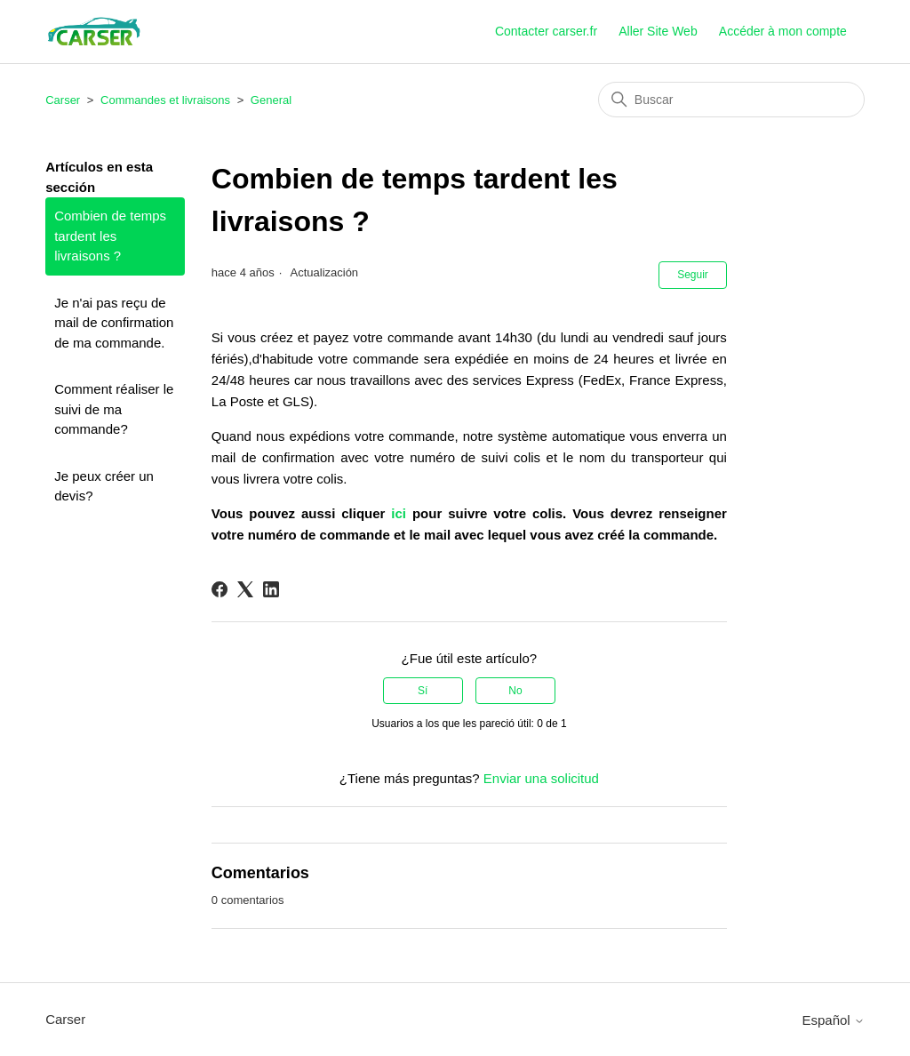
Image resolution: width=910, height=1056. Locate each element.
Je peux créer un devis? (104, 486)
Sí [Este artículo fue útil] (422, 690)
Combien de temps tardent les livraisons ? (110, 235)
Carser (62, 100)
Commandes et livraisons (165, 100)
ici (398, 513)
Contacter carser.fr (546, 31)
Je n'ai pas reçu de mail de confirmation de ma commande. (113, 322)
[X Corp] (245, 589)
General (271, 100)
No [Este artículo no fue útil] (515, 690)
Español (833, 1020)
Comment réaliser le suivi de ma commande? (113, 408)
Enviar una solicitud (541, 778)
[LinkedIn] (271, 589)
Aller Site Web (658, 31)
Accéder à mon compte (783, 31)
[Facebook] (220, 589)
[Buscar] (731, 99)
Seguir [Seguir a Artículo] (692, 274)
